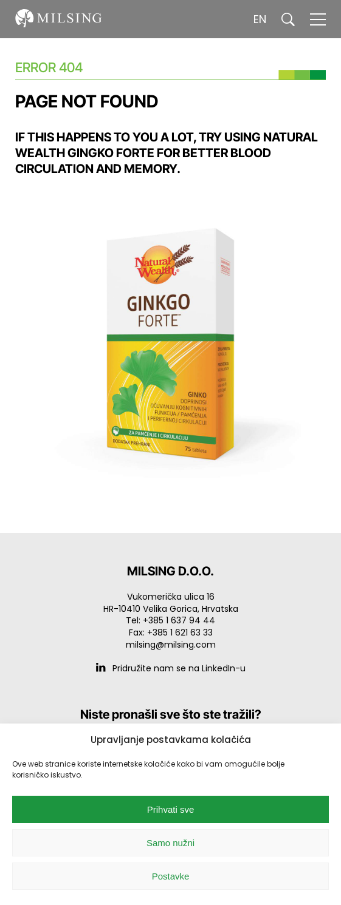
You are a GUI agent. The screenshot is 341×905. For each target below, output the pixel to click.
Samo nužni (170, 843)
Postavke (171, 876)
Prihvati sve (171, 809)
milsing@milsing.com (171, 645)
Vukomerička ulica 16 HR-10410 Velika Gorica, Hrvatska (170, 603)
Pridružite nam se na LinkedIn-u (171, 668)
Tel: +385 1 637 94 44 (170, 620)
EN (259, 19)
